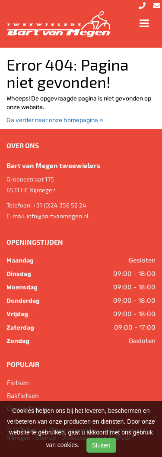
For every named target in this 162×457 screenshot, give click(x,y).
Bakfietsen (23, 395)
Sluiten (101, 445)
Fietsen (18, 382)
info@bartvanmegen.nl (58, 216)
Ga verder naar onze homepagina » (54, 120)
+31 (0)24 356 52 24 (59, 205)
